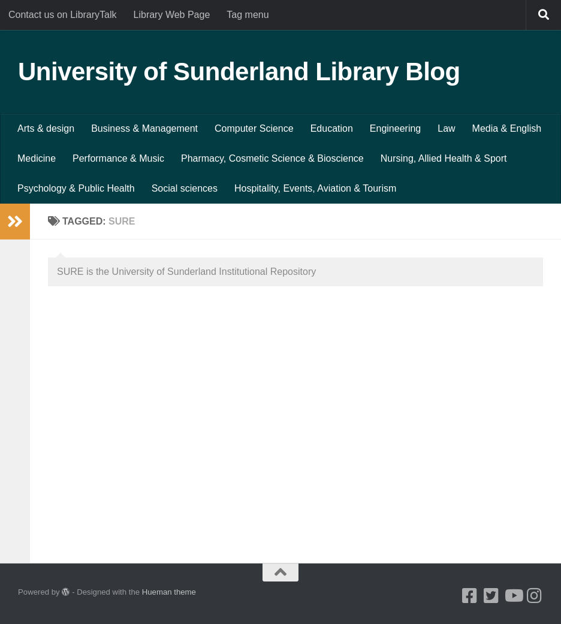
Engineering (395, 128)
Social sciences (185, 188)
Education (331, 128)
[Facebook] (470, 595)
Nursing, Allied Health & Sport (444, 158)
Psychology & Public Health (76, 188)
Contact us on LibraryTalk (62, 15)
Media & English (507, 128)
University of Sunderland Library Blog (239, 71)
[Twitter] (491, 595)
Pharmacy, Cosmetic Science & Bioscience (272, 158)
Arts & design (45, 128)
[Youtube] (513, 595)
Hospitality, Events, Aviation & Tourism (315, 188)
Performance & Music (118, 158)
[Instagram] (534, 595)
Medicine (36, 158)
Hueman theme (169, 591)
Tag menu (248, 15)
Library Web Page (172, 15)
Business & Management (144, 128)
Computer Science (254, 128)
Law (446, 128)
